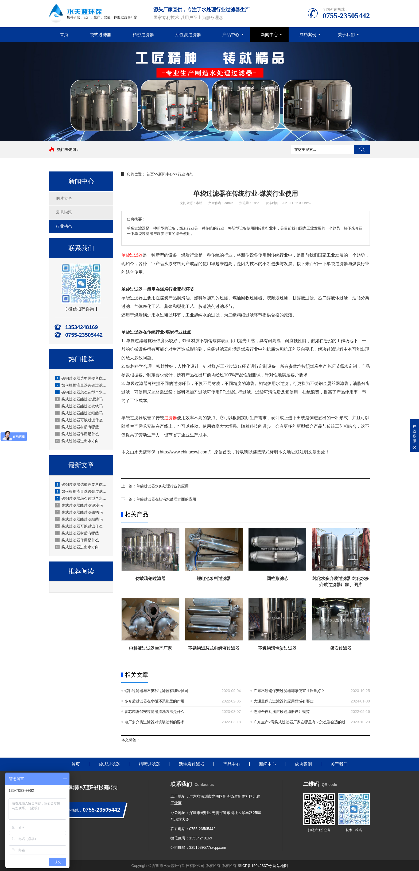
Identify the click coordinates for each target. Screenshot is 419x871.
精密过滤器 (143, 34)
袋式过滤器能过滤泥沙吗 (79, 399)
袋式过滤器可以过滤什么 (79, 420)
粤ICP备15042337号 (255, 866)
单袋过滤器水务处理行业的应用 (162, 486)
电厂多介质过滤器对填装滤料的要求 (154, 722)
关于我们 (346, 34)
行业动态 (64, 226)
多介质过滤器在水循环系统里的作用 (154, 701)
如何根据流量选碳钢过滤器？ (81, 385)
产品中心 (230, 34)
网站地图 (280, 866)
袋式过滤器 (100, 34)
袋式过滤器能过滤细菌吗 (79, 413)
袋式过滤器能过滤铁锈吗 (79, 406)
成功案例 (307, 34)
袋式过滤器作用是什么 (77, 434)
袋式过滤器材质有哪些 (77, 427)
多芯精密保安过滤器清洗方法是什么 (154, 711)
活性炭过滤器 (188, 34)
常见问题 (64, 212)
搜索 (362, 149)
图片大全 (64, 198)
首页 (64, 34)
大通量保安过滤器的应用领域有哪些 (283, 701)
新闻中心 (269, 34)
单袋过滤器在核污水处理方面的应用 (166, 499)
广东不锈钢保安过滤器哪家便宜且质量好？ (289, 691)
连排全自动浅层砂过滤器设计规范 (282, 711)
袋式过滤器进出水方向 (77, 441)
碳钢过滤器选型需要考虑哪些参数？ (81, 378)
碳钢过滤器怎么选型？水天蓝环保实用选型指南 (81, 392)
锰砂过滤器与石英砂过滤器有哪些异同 (156, 691)
